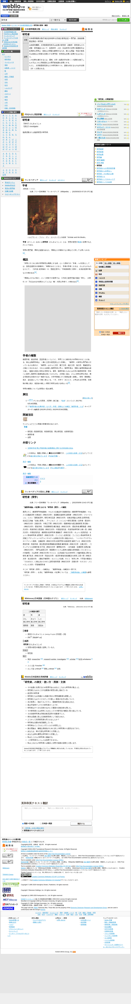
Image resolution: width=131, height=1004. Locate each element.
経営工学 (44, 550)
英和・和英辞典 (29, 1)
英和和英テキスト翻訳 (34, 803)
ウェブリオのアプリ (39, 920)
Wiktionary (89, 598)
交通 (78, 547)
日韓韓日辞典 (51, 1)
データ (36, 708)
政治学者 (34, 359)
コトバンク (70, 401)
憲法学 (87, 521)
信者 (61, 559)
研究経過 (100, 152)
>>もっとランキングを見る (119, 304)
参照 (27, 553)
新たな (68, 51)
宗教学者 (36, 547)
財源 (67, 556)
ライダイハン (86, 550)
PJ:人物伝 (54, 468)
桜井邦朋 (56, 561)
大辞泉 (42, 401)
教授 (79, 242)
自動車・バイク (10, 68)
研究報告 (76, 550)
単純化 (45, 728)
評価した (56, 731)
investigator (33, 126)
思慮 (34, 716)
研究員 (30, 431)
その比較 (31, 714)
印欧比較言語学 (47, 714)
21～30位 (116, 263)
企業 (57, 45)
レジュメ (41, 740)
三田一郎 (81, 556)
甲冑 (61, 541)
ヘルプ (128, 1)
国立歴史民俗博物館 (47, 544)
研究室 (76, 45)
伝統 (36, 521)
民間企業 (68, 377)
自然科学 (52, 48)
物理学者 (26, 359)
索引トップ (45, 29)
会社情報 (83, 922)
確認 (100, 296)
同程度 (43, 63)
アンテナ (39, 705)
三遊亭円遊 (70, 278)
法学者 (80, 521)
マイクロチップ (43, 699)
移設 (66, 538)
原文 (26, 126)
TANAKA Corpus (8, 874)
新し (52, 699)
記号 (4, 175)
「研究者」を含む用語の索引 (34, 828)
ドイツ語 (31, 665)
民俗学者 (33, 529)
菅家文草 (54, 269)
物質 (31, 371)
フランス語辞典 (110, 933)
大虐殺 (68, 550)
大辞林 (49, 401)
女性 (80, 659)
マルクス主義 (53, 512)
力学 (56, 365)
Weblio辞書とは (14, 920)
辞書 (4, 1)
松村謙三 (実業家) (105, 267)
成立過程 (75, 523)
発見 (82, 51)
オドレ (99, 124)
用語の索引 (54, 29)
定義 (100, 289)
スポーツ (8, 94)
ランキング (63, 29)
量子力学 (63, 365)
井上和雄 (100, 119)
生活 (6, 85)
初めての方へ (116, 16)
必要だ (65, 743)
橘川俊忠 (56, 526)
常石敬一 (86, 523)
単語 (33, 611)
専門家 (30, 250)
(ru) (43, 668)
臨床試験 (26, 132)
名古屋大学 (32, 559)
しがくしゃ (101, 114)
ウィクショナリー (29, 424)
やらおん (102, 293)
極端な (40, 728)
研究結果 (100, 154)
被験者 (60, 696)
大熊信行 (38, 515)
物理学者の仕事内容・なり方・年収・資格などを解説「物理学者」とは (56, 406)
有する (71, 65)
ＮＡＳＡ (83, 561)
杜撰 (100, 270)
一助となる (101, 138)
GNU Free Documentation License (59, 854)
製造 (57, 699)
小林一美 (83, 529)
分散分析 (61, 708)
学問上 (38, 51)
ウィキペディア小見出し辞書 (37, 492)
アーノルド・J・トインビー (57, 521)
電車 (6, 65)
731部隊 (46, 526)
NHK (71, 553)
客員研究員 (38, 431)
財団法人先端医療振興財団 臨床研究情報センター (37, 851)
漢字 (37, 611)
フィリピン (60, 535)
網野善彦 (83, 526)
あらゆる (54, 687)
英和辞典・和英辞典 (111, 924)
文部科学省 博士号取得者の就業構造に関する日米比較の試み (50, 448)
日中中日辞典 (40, 1)
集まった (76, 687)
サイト (67, 559)
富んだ (40, 716)
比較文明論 (71, 518)
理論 (72, 51)
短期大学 (62, 60)
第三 (25, 622)
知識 (57, 63)
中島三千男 (47, 523)
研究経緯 (100, 149)
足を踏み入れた (68, 702)
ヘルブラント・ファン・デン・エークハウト (44, 237)
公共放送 (61, 553)
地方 (64, 556)
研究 (74, 242)
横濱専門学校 (38, 512)
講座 (66, 65)
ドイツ (42, 478)
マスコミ (53, 553)
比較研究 (68, 541)
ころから (62, 687)
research (47, 659)
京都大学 (37, 523)
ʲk (36, 637)
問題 (50, 51)
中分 (81, 65)
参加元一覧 (125, 16)
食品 (6, 100)
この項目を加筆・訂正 (74, 453)
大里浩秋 (40, 529)
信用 (47, 740)
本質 (36, 371)
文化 (6, 82)
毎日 (41, 722)
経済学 (31, 515)
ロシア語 (31, 669)
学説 (77, 51)
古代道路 (71, 547)
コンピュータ (9, 62)
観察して (46, 722)
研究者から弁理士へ (104, 171)
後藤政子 (59, 532)
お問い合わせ (61, 920)
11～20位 (108, 263)
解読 (66, 711)
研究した (57, 725)
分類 (25, 40)
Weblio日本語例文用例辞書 (36, 677)
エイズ (40, 690)
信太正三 (26, 521)
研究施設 (37, 48)
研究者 (25, 189)
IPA (29, 637)
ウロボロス (28, 561)
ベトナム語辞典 (110, 940)
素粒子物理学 (44, 559)
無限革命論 (28, 507)
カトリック (56, 559)
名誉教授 (58, 544)
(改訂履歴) (47, 855)
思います (72, 743)
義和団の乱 (46, 532)
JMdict (36, 908)
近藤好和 (41, 541)
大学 (56, 60)
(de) (43, 665)
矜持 (100, 274)
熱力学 (78, 365)
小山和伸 (35, 553)
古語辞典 (61, 1)
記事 (37, 507)
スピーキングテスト (12, 194)
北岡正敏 (87, 547)
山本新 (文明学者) (82, 518)
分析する (44, 708)
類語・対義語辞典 (15, 1)
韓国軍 (52, 550)
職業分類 (39, 38)
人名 (6, 102)
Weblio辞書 (29, 857)
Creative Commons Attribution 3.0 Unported (46, 880)
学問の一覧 (43, 389)
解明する (57, 51)
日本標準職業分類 (26, 25)
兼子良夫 (30, 556)
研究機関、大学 (38, 45)
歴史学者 (38, 526)
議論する (49, 737)
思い (67, 699)
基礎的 (78, 48)
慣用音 (25, 625)
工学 (6, 74)
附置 (45, 45)
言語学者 (42, 359)
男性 (45, 669)
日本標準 (32, 38)
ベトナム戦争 (61, 550)
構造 (88, 559)
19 (32, 68)
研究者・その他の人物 (105, 174)
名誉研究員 (68, 431)
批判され (71, 728)
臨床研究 (37, 132)
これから (34, 743)
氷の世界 (31, 702)
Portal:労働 (53, 456)
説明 (25, 57)
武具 (58, 541)
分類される (40, 68)
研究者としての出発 (104, 182)
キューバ (78, 532)
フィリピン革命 (78, 535)
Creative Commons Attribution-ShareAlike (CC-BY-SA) (53, 866)
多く (56, 728)
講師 (44, 512)
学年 (28, 622)
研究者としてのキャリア (106, 179)
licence (43, 909)
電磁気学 (86, 365)
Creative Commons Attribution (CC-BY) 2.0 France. (48, 877)
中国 (58, 529)
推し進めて (60, 690)
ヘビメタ (102, 278)
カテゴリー (61, 180)
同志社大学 (49, 556)
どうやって (32, 719)
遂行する (40, 60)
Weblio (23, 868)
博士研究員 (58, 431)
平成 (44, 38)
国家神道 (67, 523)
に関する (88, 553)
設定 (66, 38)
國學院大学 (61, 547)
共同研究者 (40, 719)
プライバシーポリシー (16, 929)
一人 (52, 705)
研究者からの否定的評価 (106, 168)
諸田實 (68, 515)
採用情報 (83, 924)
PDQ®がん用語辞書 (33, 114)
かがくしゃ (101, 109)
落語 (78, 278)
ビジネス (15, 25)
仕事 (67, 54)
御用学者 (31, 434)
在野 (29, 437)
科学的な (62, 54)
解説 (64, 507)
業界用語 (8, 59)
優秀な (40, 734)
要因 (54, 708)
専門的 (55, 54)
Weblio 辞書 (118, 1)
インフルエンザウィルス (43, 725)
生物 (6, 97)
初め (39, 702)
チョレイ (102, 300)
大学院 (62, 374)
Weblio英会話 (10, 185)
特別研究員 (48, 431)
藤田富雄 (65, 544)
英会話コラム (10, 182)
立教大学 (83, 544)
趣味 (6, 91)
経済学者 (59, 556)
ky (49, 634)
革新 (40, 54)
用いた (68, 708)
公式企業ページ (86, 920)
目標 (45, 54)
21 (47, 38)
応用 (30, 51)
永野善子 (40, 535)
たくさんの (35, 737)
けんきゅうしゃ (35, 123)
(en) (42, 658)
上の (47, 51)
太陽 (36, 722)
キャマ (99, 132)
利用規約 (12, 926)
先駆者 (56, 714)
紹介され (59, 716)
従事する (74, 54)
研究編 (99, 157)
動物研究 (56, 702)
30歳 (39, 696)
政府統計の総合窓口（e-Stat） (31, 846)
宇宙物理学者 (40, 564)
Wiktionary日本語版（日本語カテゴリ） (42, 598)
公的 (30, 45)
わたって (51, 711)
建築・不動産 (9, 77)
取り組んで (73, 711)
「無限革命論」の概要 (78, 572)
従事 (44, 647)
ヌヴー (99, 135)
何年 (42, 711)
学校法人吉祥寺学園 (106, 281)
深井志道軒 (30, 266)
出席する (39, 687)
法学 (60, 512)
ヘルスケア (8, 88)
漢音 (32, 625)
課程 (76, 60)
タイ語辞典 (108, 938)
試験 (69, 45)
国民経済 (37, 518)
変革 (41, 521)
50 (51, 696)
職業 (39, 453)
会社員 (30, 380)
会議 (32, 687)
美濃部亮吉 (66, 512)
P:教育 (61, 468)
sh (53, 634)
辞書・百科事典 (10, 108)
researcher (36, 659)
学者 (63, 401)
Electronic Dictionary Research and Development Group (89, 908)
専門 (37, 550)
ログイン (108, 1)
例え (37, 561)
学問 (69, 242)
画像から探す (37, 922)
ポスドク (68, 380)
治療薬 (46, 690)
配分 (70, 556)
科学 (73, 559)
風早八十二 (27, 512)
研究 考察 (100, 163)
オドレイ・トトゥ (103, 127)
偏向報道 (81, 553)
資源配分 (57, 515)
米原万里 (102, 285)
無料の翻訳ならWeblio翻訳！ (36, 8)
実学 (56, 507)
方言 (6, 105)
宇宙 (83, 559)
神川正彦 (51, 518)
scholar (72, 659)
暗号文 (60, 711)
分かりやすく (44, 561)
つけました (52, 719)
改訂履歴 (88, 868)
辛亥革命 (71, 529)
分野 (72, 48)
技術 (44, 51)
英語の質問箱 (10, 188)
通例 (50, 60)
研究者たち (32, 690)
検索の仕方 (12, 922)
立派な (41, 731)
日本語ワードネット (27, 899)
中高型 (59, 634)
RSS (74, 952)
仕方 (62, 699)
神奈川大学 (47, 515)
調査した (68, 696)
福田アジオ (76, 541)
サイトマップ (13, 931)
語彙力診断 (9, 191)
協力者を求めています (39, 456)
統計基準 (61, 38)
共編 (31, 521)
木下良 (42, 547)
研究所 (49, 45)
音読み (40, 625)
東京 (29, 634)
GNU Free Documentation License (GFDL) (49, 860)
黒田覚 (73, 521)
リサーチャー (102, 121)
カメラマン (47, 702)
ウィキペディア (31, 180)
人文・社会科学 (63, 48)
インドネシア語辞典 (111, 935)
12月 (56, 38)
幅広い (50, 743)
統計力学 (71, 365)
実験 (76, 368)
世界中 (48, 687)
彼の (29, 728)
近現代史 (63, 529)
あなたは (31, 731)
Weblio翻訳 (108, 926)
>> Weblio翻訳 (124, 309)
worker (53, 659)
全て (3, 54)
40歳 (46, 696)
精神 (34, 541)
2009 (51, 38)
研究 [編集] (101, 160)
